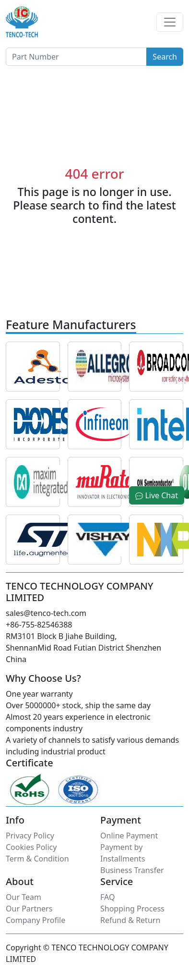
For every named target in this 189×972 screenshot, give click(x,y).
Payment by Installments (122, 853)
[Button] (76, 57)
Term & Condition (37, 858)
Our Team (23, 897)
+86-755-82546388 (39, 624)
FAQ (107, 897)
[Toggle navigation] (169, 22)
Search (165, 56)
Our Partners (29, 908)
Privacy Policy (30, 835)
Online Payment (129, 835)
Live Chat (156, 495)
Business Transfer (132, 870)
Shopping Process (132, 908)
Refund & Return (130, 920)
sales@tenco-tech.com (46, 613)
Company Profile (35, 920)
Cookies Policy (31, 847)
